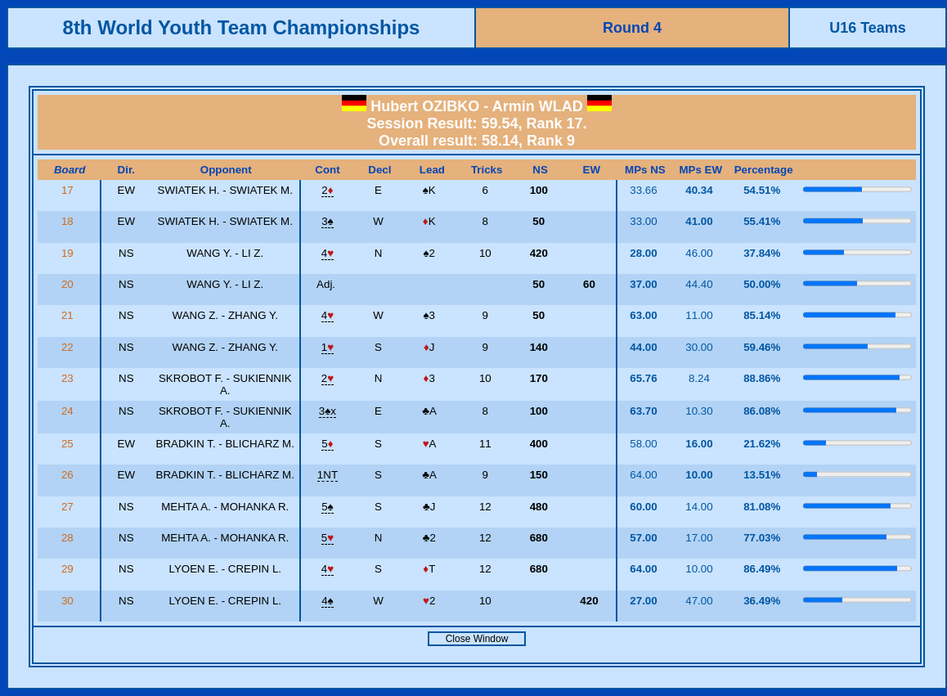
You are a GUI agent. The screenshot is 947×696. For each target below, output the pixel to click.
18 (69, 221)
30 (69, 601)
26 (69, 475)
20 (69, 284)
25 (69, 444)
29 (69, 569)
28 (69, 538)
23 (69, 378)
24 (69, 411)
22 (69, 347)
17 (69, 190)
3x (327, 411)
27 (69, 507)
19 (69, 253)
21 (69, 315)
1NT (327, 475)
